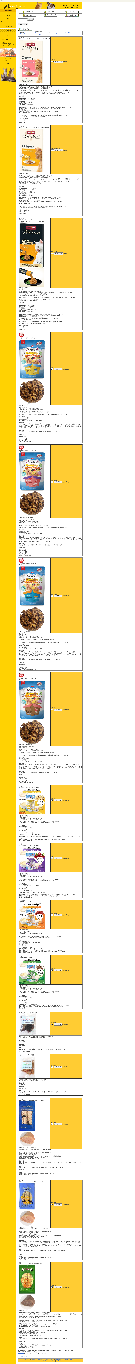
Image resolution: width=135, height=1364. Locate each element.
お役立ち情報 (58, 1359)
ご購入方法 (40, 1359)
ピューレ (37, 32)
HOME (27, 1359)
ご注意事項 (21, 1353)
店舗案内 (33, 1359)
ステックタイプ (53, 33)
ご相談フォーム (49, 1359)
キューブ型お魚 (69, 32)
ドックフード (51, 1361)
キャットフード (42, 1361)
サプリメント (59, 1361)
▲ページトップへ (22, 1356)
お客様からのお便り (68, 1359)
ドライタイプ (38, 34)
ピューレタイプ (22, 33)
